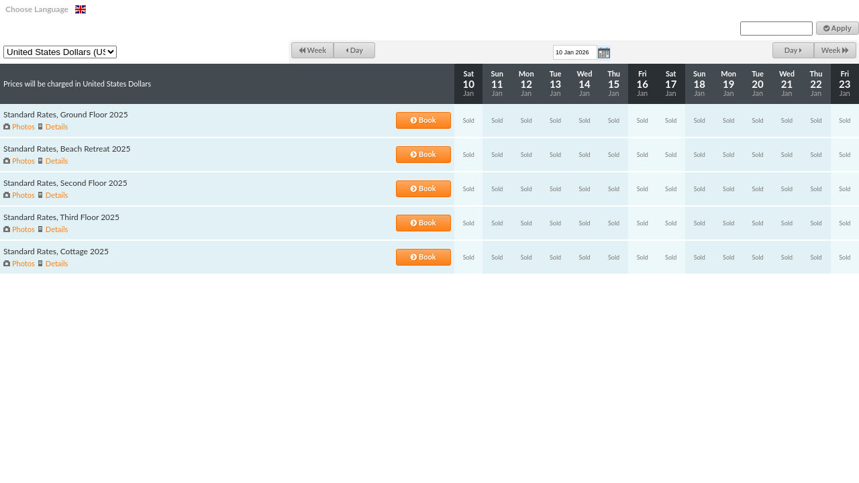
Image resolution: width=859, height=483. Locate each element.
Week (312, 50)
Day (354, 50)
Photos (23, 126)
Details (57, 126)
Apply (837, 28)
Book (423, 119)
